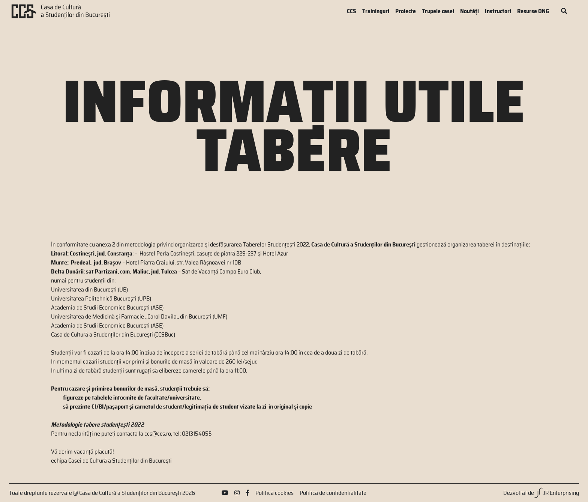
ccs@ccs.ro (157, 433)
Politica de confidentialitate (333, 492)
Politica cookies (274, 492)
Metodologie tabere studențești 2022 (97, 424)
